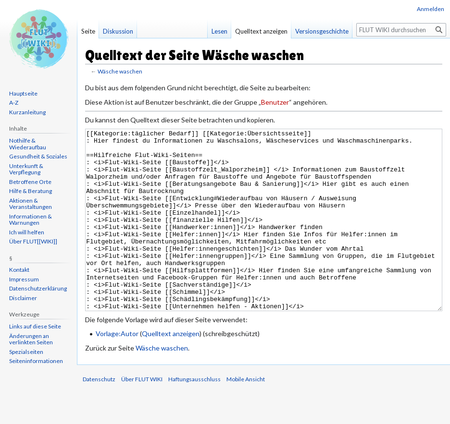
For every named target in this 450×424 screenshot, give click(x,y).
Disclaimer (23, 298)
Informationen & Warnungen (30, 220)
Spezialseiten (26, 351)
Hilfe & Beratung (30, 190)
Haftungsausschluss (194, 415)
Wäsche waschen (120, 71)
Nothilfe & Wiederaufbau (27, 144)
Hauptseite (23, 93)
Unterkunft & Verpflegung (26, 169)
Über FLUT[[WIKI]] (33, 241)
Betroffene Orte (30, 181)
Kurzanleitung (27, 112)
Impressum (24, 279)
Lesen (219, 31)
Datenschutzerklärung (38, 288)
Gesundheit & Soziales (38, 156)
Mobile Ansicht (245, 415)
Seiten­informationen (36, 360)
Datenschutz (99, 415)
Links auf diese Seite (35, 326)
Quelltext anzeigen (171, 369)
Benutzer (275, 102)
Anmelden (430, 8)
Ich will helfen (26, 232)
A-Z (13, 102)
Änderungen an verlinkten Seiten (31, 339)
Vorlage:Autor (117, 369)
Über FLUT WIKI (141, 415)
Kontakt (19, 269)
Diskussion (118, 31)
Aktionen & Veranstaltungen (30, 204)
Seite (88, 31)
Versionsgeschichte (322, 31)
